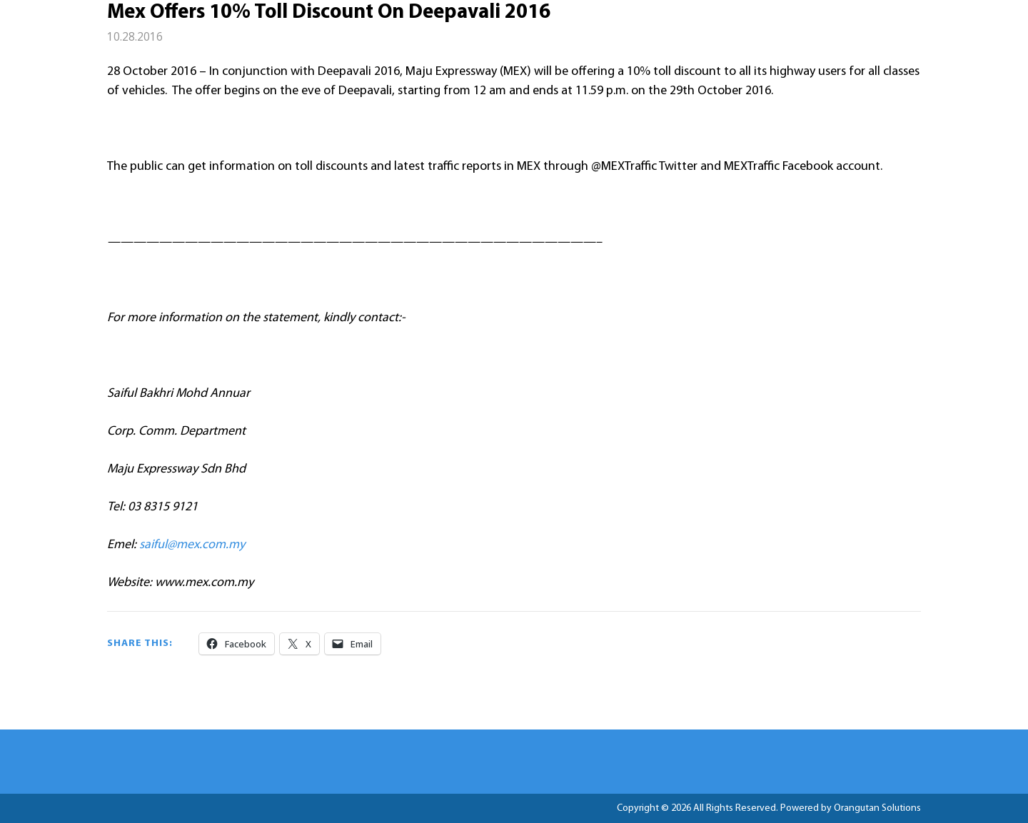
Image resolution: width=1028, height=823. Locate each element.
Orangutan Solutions (877, 808)
